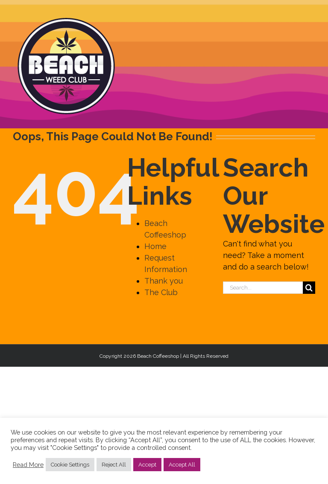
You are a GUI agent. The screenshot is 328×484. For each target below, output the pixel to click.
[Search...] (263, 287)
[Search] (309, 287)
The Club (161, 292)
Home (155, 246)
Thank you (163, 280)
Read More (28, 464)
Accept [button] (147, 464)
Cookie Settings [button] (70, 464)
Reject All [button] (114, 464)
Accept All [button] (182, 464)
